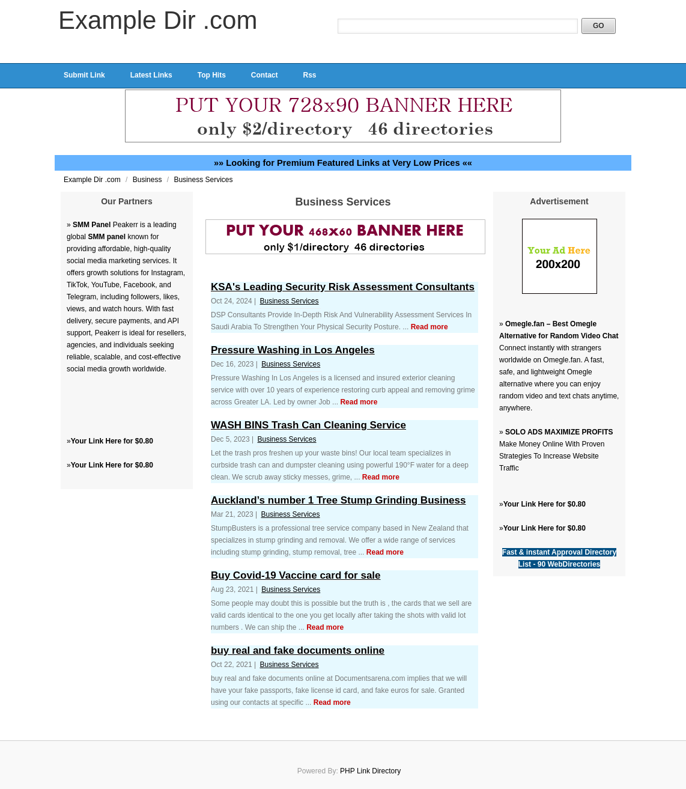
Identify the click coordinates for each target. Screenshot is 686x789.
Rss (309, 75)
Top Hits (212, 75)
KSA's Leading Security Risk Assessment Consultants (343, 287)
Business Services (203, 179)
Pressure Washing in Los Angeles (293, 350)
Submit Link (84, 75)
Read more (429, 327)
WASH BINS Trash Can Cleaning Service (308, 425)
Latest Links (151, 75)
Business (148, 179)
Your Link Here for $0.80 (112, 441)
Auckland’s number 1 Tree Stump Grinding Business (338, 500)
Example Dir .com (157, 20)
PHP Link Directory (370, 771)
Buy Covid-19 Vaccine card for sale (296, 575)
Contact (264, 75)
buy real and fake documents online (297, 650)
